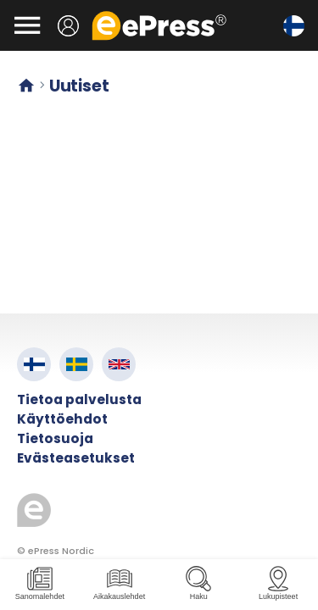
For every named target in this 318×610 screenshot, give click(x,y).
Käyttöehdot (62, 419)
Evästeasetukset (76, 458)
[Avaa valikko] (27, 25)
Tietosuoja (55, 438)
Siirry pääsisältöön (8, 8)
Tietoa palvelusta (79, 399)
